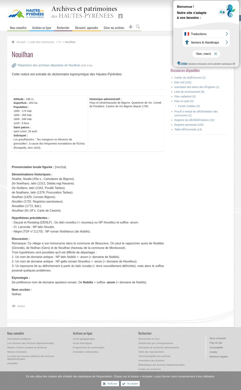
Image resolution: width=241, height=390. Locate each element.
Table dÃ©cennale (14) (188, 129)
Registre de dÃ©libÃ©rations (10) (194, 120)
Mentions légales (219, 356)
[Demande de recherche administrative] (158, 347)
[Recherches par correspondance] (155, 343)
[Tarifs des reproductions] (151, 351)
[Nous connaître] (18, 27)
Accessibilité (216, 347)
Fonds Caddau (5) (189, 106)
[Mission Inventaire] (17, 351)
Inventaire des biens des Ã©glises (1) (196, 87)
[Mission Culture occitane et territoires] (27, 347)
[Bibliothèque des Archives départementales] (161, 364)
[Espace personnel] (130, 27)
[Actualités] (12, 363)
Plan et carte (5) (184, 101)
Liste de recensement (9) (189, 91)
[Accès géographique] (84, 338)
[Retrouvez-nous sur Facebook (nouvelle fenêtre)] (120, 16)
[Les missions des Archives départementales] (30, 343)
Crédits (213, 352)
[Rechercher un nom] (148, 338)
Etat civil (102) (182, 82)
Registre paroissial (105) (189, 124)
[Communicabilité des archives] (154, 356)
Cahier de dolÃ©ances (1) (190, 77)
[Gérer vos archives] (114, 27)
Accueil (21, 42)
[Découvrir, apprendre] (86, 27)
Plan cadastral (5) (185, 96)
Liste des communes (41, 42)
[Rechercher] (63, 27)
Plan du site (216, 342)
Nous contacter (218, 338)
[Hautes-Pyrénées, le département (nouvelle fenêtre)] (25, 13)
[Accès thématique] (82, 343)
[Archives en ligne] (41, 27)
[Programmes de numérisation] (88, 347)
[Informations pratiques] (19, 338)
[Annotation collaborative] (86, 351)
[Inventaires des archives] (151, 360)
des (84, 12)
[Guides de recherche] (149, 369)
